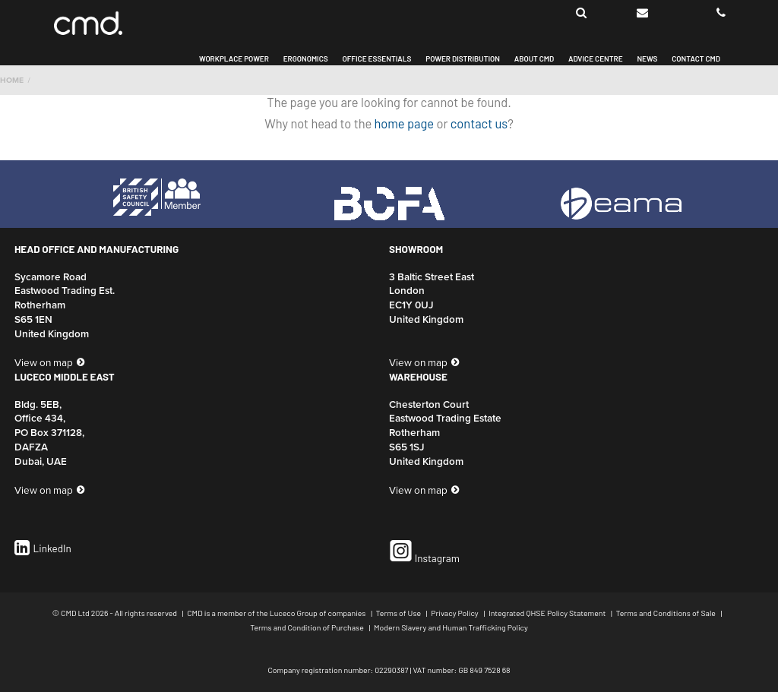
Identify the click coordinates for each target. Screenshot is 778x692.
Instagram (424, 551)
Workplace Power (234, 59)
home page (405, 123)
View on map (43, 362)
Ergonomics (305, 59)
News (647, 59)
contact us (479, 123)
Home (12, 80)
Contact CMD (696, 59)
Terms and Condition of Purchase (307, 627)
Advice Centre (595, 59)
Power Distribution (462, 59)
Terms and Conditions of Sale (666, 613)
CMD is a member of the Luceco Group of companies (277, 613)
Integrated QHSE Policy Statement (548, 613)
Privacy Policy (455, 613)
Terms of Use (399, 613)
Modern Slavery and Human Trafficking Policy (451, 627)
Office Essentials (376, 59)
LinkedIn (42, 548)
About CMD (534, 59)
